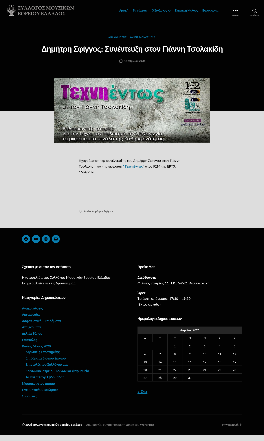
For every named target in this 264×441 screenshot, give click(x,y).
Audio (87, 217)
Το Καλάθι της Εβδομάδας (46, 383)
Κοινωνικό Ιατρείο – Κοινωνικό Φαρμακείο (59, 376)
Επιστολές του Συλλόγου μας (48, 370)
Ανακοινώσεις (117, 43)
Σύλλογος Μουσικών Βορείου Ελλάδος (58, 431)
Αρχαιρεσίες (31, 320)
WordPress (149, 431)
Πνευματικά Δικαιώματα (41, 395)
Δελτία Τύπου (32, 339)
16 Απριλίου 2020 (134, 67)
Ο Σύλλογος (159, 13)
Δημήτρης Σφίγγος (103, 217)
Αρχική (123, 13)
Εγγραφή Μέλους (186, 13)
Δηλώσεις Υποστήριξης (43, 357)
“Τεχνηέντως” (134, 172)
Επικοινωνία (210, 13)
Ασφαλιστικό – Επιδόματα (42, 326)
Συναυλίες (30, 402)
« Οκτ (142, 397)
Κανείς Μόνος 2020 (143, 43)
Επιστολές (30, 345)
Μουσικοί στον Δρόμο (39, 389)
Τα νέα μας (140, 13)
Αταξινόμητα (32, 333)
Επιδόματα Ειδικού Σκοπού (47, 364)
